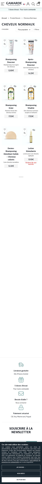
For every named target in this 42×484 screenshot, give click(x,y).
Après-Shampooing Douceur (31, 62)
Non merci (21, 473)
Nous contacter (21, 403)
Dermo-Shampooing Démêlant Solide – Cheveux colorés (11, 154)
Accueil (4, 18)
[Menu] (2, 4)
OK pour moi (21, 480)
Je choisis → (21, 467)
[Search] (33, 4)
